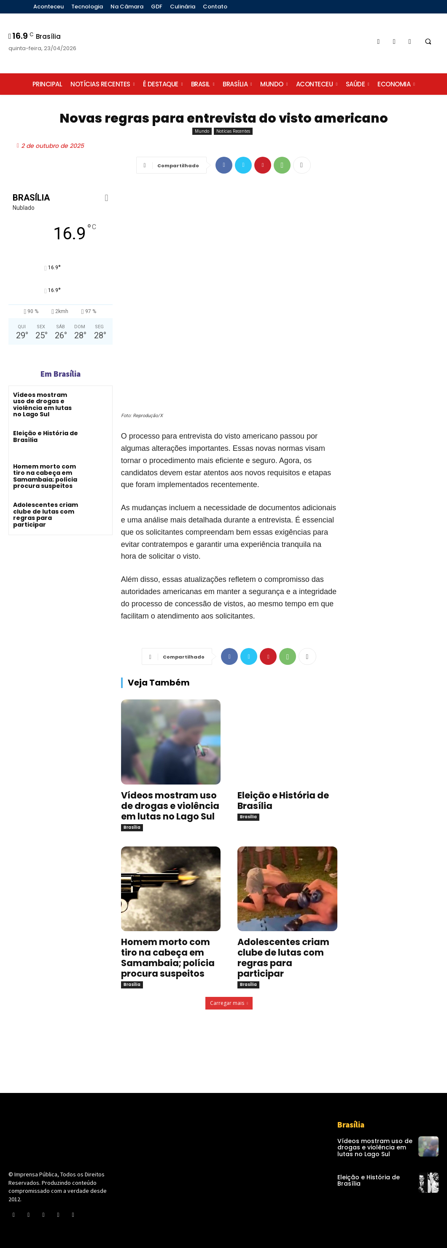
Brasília (132, 827)
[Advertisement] (396, 337)
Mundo (202, 131)
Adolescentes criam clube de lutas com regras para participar (45, 514)
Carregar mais (229, 1003)
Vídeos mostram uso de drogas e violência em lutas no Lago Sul (42, 404)
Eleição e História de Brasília (45, 436)
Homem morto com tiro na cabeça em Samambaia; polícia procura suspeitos (45, 476)
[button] (428, 41)
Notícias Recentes (233, 131)
